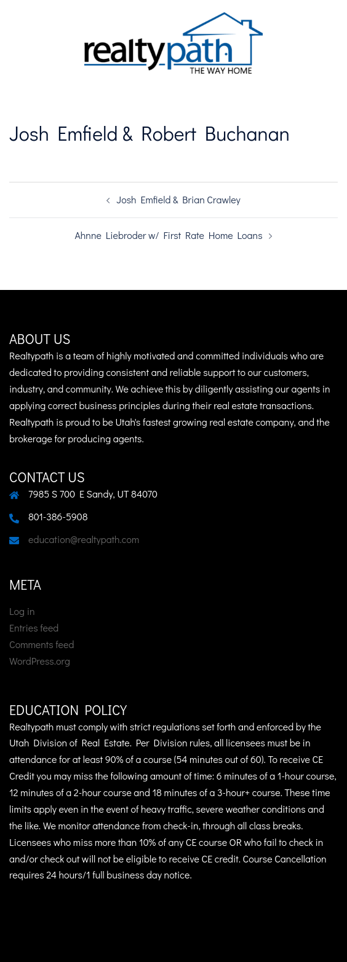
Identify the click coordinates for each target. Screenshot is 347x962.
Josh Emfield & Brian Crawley (178, 199)
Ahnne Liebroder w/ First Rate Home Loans (168, 235)
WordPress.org (39, 660)
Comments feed (41, 644)
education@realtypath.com (83, 539)
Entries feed (33, 627)
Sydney (318, 940)
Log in (22, 610)
